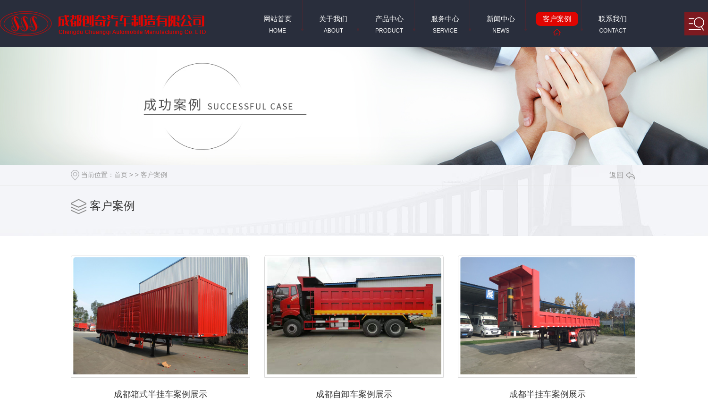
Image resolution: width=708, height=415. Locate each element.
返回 (622, 175)
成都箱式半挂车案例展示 (160, 394)
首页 (120, 174)
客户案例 (154, 174)
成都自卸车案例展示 (354, 394)
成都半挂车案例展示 (547, 394)
